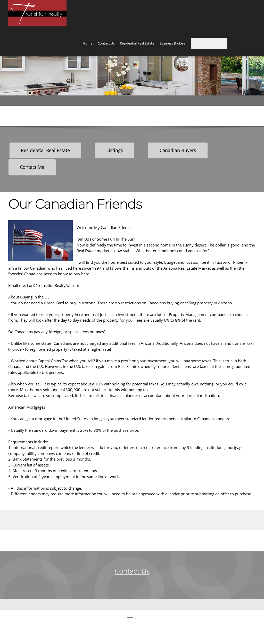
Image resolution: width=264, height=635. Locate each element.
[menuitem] (87, 44)
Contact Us (132, 571)
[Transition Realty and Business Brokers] (37, 13)
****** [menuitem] (130, 618)
